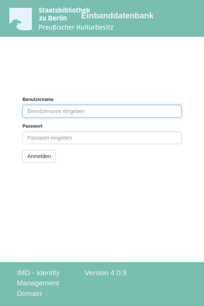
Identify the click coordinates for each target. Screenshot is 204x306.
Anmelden (39, 156)
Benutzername (38, 99)
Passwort (32, 126)
